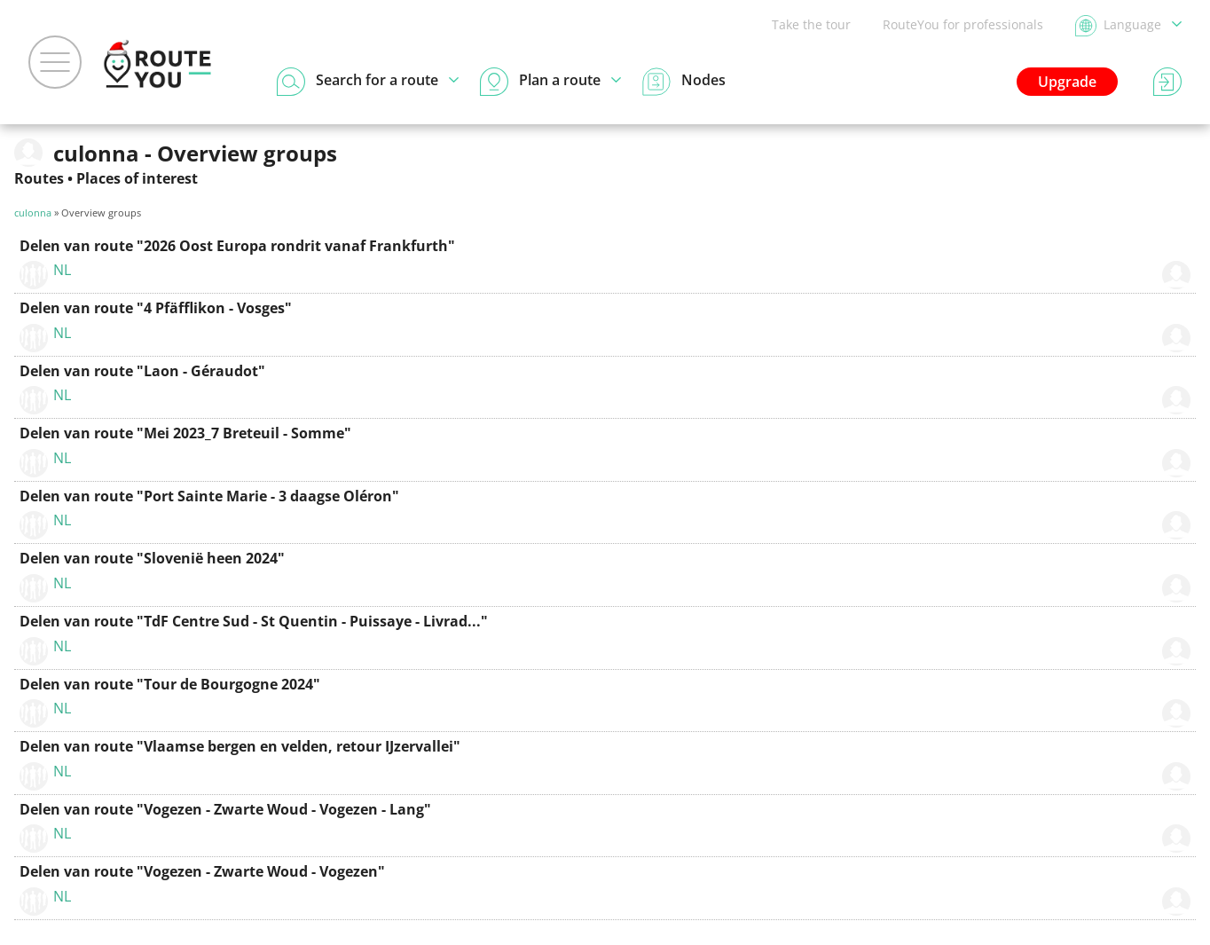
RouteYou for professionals (963, 24)
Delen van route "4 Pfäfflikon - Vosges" (156, 308)
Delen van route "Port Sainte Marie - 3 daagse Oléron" (209, 496)
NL (62, 270)
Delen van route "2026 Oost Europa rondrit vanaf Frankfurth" (237, 246)
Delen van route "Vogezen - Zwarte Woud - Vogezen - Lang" (225, 809)
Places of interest (137, 178)
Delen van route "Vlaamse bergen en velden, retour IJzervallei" (240, 746)
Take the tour (811, 24)
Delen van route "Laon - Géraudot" (142, 371)
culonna (32, 212)
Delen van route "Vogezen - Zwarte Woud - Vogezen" (202, 871)
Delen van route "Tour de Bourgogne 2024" (170, 684)
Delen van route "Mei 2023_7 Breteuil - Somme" (185, 433)
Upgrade (1067, 81)
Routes (39, 178)
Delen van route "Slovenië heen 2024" (152, 558)
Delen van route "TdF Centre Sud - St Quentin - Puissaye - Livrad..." (254, 621)
